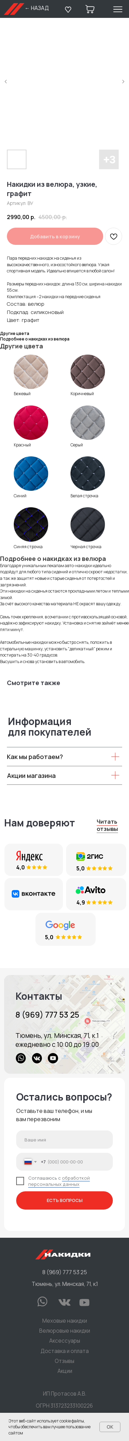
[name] (64, 1139)
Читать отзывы (107, 825)
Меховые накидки (64, 1320)
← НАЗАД (36, 8)
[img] (64, 1024)
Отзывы (64, 1361)
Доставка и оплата (65, 1351)
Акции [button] (64, 1371)
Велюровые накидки (64, 1330)
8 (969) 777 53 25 (47, 1014)
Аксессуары (64, 1340)
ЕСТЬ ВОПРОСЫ (65, 1200)
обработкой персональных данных (59, 1181)
